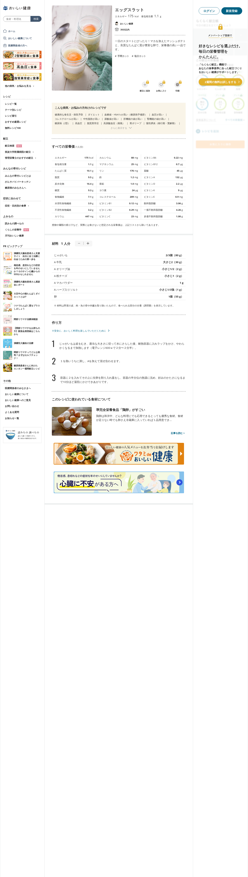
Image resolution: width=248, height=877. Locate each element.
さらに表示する (119, 128)
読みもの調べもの (14, 223)
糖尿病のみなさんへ (15, 187)
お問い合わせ (12, 406)
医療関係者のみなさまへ (18, 388)
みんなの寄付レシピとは (18, 175)
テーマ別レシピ (13, 109)
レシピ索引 (11, 115)
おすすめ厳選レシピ (15, 121)
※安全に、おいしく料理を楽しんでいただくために (79, 330)
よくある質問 (12, 412)
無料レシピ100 (13, 128)
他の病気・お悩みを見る (18, 86)
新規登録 (231, 11)
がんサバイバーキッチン (18, 181)
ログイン (209, 11)
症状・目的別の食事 (15, 205)
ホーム (11, 31)
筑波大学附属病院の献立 (18, 151)
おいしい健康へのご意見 (18, 400)
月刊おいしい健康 (14, 235)
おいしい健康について (20, 38)
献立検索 (13, 145)
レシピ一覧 (11, 103)
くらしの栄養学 (17, 229)
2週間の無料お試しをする (220, 82)
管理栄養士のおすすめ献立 (19, 157)
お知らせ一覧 (12, 418)
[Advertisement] (124, 869)
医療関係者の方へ (17, 45)
